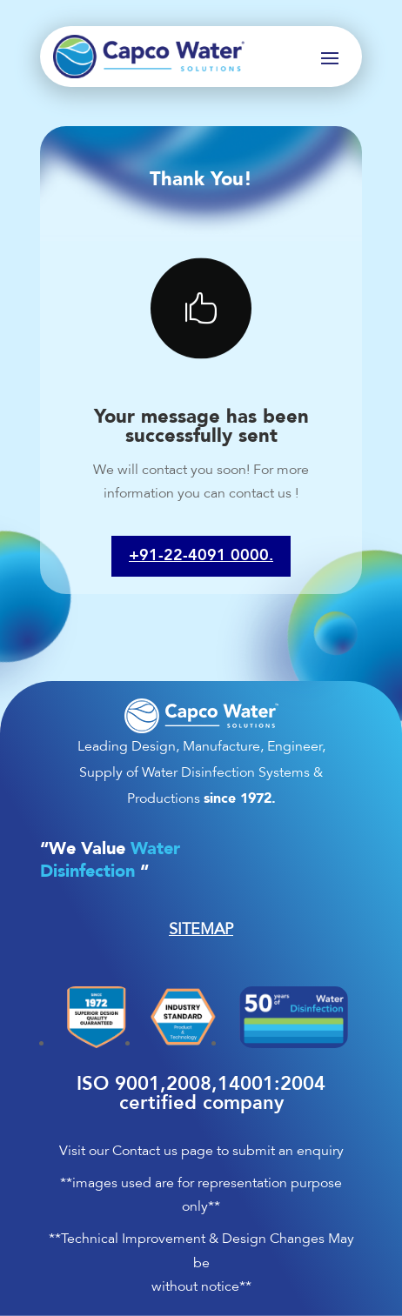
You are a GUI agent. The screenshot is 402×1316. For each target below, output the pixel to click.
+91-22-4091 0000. (201, 556)
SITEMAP (201, 929)
